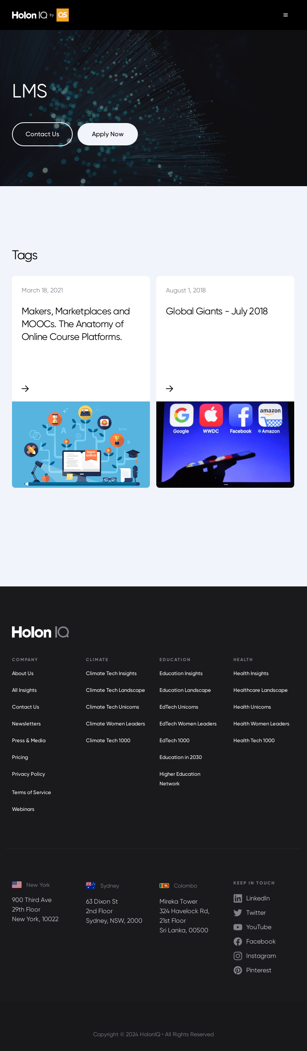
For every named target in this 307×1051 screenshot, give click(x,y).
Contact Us (25, 707)
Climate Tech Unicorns (112, 707)
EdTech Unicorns (178, 707)
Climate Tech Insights (111, 673)
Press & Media (29, 740)
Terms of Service (31, 792)
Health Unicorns (252, 707)
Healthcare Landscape (260, 690)
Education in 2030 (180, 757)
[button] (285, 15)
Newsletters (26, 724)
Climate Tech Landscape (115, 690)
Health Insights (251, 673)
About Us (23, 673)
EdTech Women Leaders (188, 724)
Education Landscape (185, 690)
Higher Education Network (179, 779)
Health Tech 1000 (254, 740)
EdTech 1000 (174, 740)
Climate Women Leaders (115, 724)
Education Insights (181, 673)
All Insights (24, 690)
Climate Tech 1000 (108, 740)
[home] (40, 15)
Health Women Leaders (261, 724)
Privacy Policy (28, 774)
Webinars (23, 809)
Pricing (20, 757)
